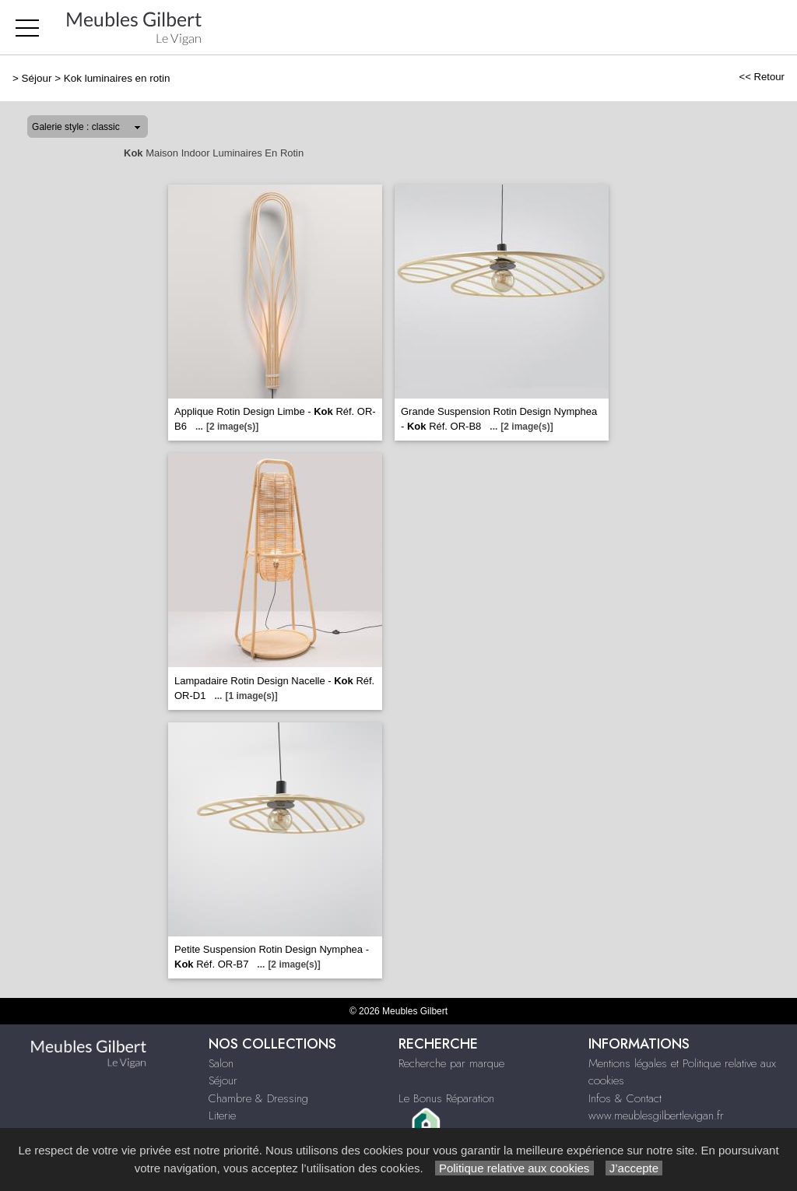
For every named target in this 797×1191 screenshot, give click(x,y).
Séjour (37, 78)
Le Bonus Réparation (446, 1098)
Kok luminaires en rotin (117, 78)
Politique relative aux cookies (514, 1168)
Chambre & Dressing (258, 1098)
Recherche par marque (451, 1063)
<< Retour (762, 77)
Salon (221, 1063)
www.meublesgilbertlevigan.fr (656, 1115)
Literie (222, 1115)
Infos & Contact (625, 1098)
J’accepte (634, 1168)
